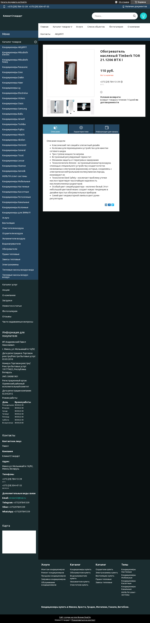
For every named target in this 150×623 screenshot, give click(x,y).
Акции (5, 290)
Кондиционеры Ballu (12, 114)
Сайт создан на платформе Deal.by (75, 617)
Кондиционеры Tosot (13, 155)
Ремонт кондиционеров (52, 572)
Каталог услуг (9, 284)
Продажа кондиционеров (53, 576)
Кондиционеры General (14, 150)
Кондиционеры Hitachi (13, 134)
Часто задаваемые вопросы (17, 321)
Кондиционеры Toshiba (14, 124)
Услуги (79, 27)
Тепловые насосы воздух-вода (18, 270)
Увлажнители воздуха (13, 238)
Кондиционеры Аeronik (13, 171)
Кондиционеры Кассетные (15, 192)
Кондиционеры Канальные (15, 202)
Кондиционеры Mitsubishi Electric (15, 53)
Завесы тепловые (11, 259)
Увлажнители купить (80, 582)
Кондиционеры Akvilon (13, 140)
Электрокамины (10, 264)
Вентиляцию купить (105, 576)
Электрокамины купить (107, 572)
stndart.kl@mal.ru (17, 498)
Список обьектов (96, 27)
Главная (44, 27)
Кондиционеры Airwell (13, 119)
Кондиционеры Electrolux (15, 93)
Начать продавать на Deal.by (14, 2)
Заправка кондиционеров (53, 579)
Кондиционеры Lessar (13, 160)
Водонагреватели (11, 244)
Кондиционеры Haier (12, 82)
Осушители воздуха (12, 233)
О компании (134, 27)
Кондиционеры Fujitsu (13, 129)
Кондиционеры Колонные (15, 207)
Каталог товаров (61, 27)
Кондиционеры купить (80, 569)
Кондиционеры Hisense (14, 166)
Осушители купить (104, 569)
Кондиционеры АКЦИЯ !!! (14, 47)
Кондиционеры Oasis (12, 103)
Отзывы (6, 316)
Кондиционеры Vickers (13, 98)
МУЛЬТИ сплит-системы (14, 176)
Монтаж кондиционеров (53, 569)
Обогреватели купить (80, 572)
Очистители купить (79, 585)
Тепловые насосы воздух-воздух (15, 276)
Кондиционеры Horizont (14, 145)
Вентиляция (8, 223)
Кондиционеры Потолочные (16, 197)
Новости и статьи (12, 305)
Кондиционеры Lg (11, 88)
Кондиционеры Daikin (13, 77)
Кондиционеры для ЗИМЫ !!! (16, 212)
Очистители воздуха (13, 228)
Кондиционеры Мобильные (16, 181)
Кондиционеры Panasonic (15, 67)
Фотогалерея (116, 27)
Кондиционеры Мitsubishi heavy (15, 61)
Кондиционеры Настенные (15, 186)
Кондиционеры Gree (12, 72)
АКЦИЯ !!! (59, 34)
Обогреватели (9, 249)
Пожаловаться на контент (83, 620)
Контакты (45, 34)
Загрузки (7, 300)
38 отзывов (124, 2)
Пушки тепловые (10, 254)
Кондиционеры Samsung (14, 108)
